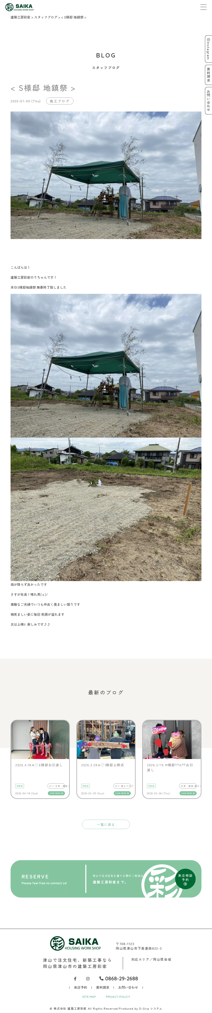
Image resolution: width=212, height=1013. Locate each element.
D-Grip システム (151, 1009)
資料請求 (102, 987)
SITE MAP (88, 997)
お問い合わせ (128, 987)
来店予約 (80, 987)
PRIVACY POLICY (118, 997)
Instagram (208, 49)
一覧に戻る (106, 824)
